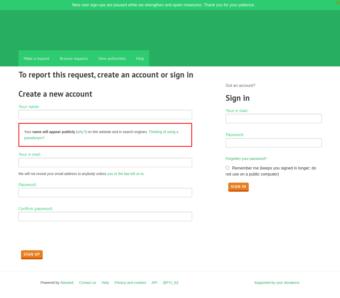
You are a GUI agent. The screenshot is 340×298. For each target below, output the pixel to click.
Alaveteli (67, 283)
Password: (27, 184)
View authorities (112, 58)
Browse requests (74, 58)
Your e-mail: (29, 154)
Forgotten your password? (246, 159)
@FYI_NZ (170, 283)
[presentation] (56, 239)
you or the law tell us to (125, 174)
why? (81, 132)
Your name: (29, 106)
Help (140, 58)
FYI (47, 39)
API (154, 283)
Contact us (87, 283)
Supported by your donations (276, 283)
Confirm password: (35, 208)
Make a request (37, 58)
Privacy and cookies (130, 283)
